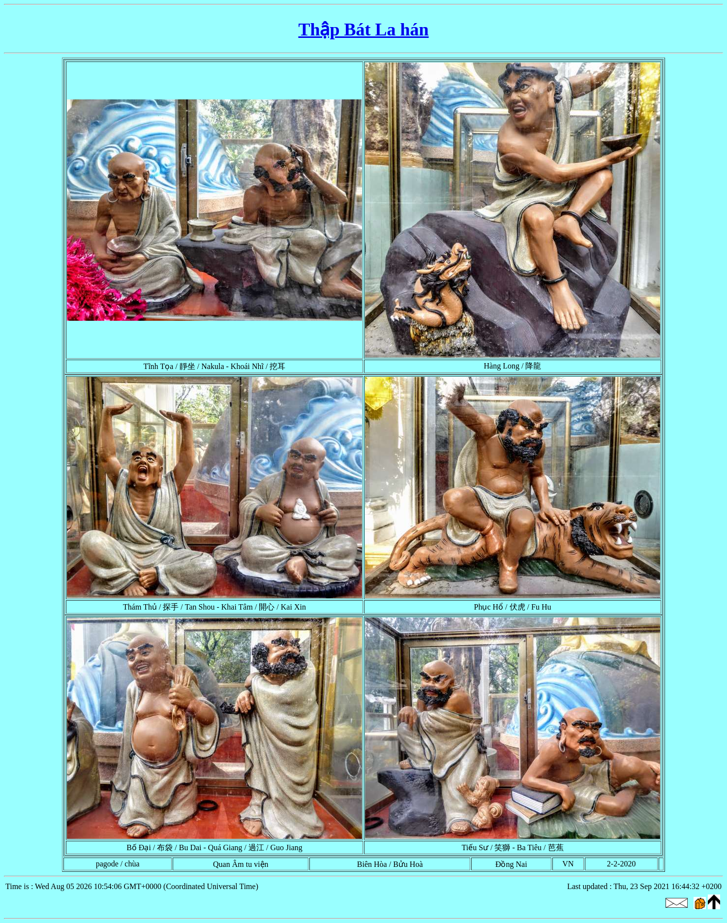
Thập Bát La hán (363, 29)
